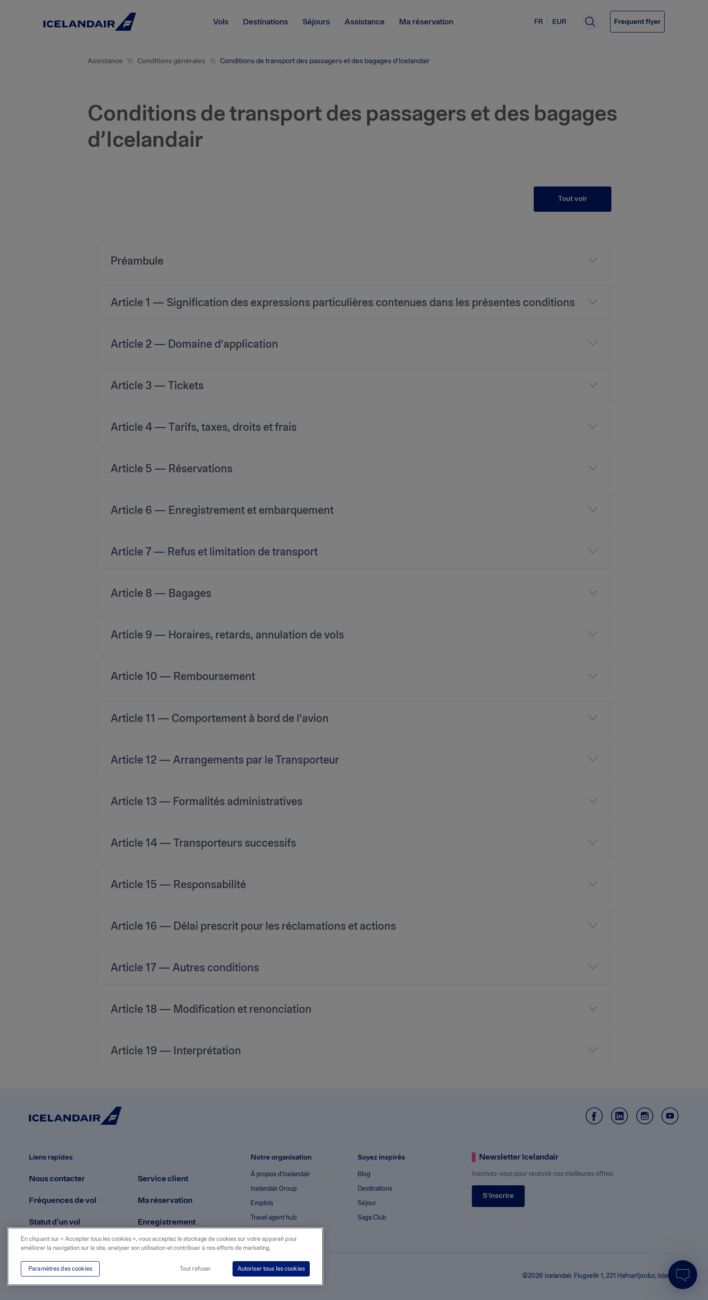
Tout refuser (195, 1268)
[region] (165, 1256)
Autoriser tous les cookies (271, 1268)
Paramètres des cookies (60, 1268)
